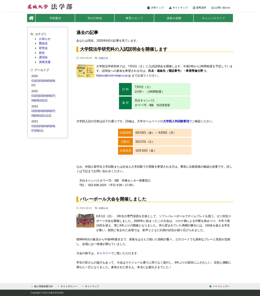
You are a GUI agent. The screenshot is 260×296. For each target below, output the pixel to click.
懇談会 (43, 43)
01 (33, 80)
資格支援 (45, 61)
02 (37, 80)
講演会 (43, 57)
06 (53, 80)
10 (41, 100)
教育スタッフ (134, 18)
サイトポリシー (67, 286)
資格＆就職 (174, 18)
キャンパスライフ (213, 18)
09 (37, 100)
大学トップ (155, 7)
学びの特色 (95, 18)
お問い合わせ (221, 7)
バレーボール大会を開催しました (113, 199)
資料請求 (199, 7)
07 (33, 85)
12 (45, 100)
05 (49, 80)
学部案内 (55, 18)
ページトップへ (219, 286)
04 (45, 80)
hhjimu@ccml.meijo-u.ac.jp (113, 75)
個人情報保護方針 (42, 286)
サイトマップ (178, 7)
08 (33, 100)
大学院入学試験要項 (176, 121)
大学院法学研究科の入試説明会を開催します (124, 49)
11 (45, 115)
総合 (42, 52)
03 (41, 80)
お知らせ (103, 58)
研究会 (43, 48)
